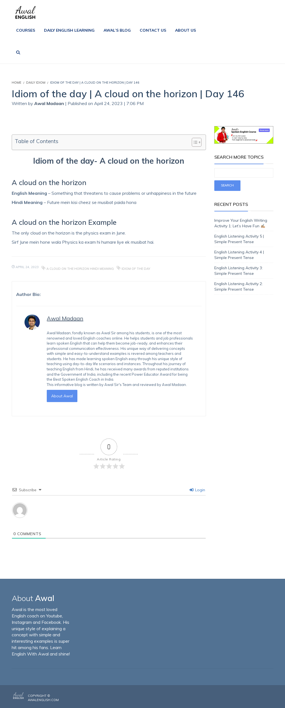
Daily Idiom (35, 82)
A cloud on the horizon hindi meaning (80, 269)
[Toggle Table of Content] (194, 142)
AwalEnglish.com (43, 700)
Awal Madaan (49, 103)
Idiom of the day (136, 269)
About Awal (62, 395)
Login (197, 489)
